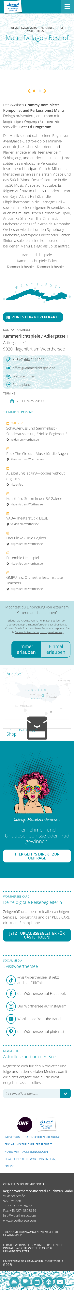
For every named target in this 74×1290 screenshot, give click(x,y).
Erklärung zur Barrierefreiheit (28, 1144)
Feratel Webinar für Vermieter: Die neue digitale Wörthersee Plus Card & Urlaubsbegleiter (33, 1248)
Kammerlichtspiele (37, 254)
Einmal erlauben (55, 649)
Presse (9, 1166)
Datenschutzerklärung (42, 1137)
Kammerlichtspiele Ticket (37, 260)
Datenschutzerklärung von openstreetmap (39, 632)
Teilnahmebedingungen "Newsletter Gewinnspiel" (30, 1233)
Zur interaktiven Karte (33, 317)
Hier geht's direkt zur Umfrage (37, 855)
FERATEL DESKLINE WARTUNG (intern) (30, 1159)
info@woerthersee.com (19, 1215)
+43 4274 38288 (21, 1206)
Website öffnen (20, 376)
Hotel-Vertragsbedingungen (26, 1151)
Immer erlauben (26, 649)
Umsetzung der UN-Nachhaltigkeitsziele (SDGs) (33, 1263)
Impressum (13, 1137)
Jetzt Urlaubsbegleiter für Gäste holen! (37, 935)
